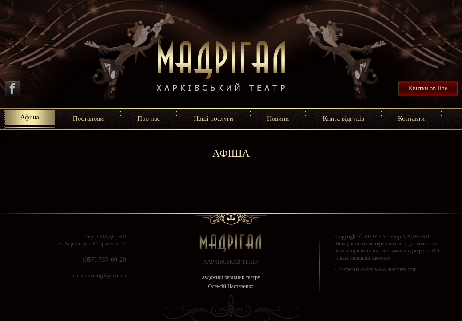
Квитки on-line (428, 88)
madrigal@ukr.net (107, 275)
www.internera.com (396, 269)
